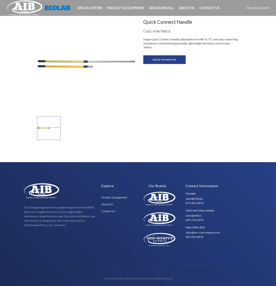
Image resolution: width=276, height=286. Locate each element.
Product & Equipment (126, 8)
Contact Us (209, 8)
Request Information (164, 60)
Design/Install (161, 8)
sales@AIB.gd (194, 198)
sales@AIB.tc (194, 215)
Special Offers (90, 8)
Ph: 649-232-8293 (258, 8)
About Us (187, 8)
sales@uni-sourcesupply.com (203, 232)
